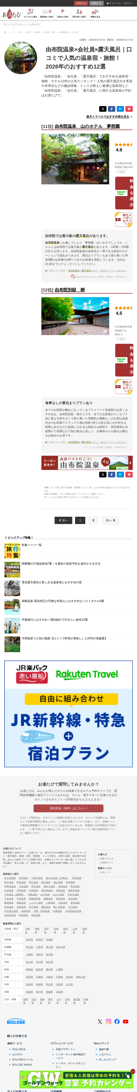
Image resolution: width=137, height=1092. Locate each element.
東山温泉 (33, 882)
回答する (81, 3)
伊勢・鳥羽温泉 (42, 911)
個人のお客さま (17, 1036)
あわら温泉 (58, 894)
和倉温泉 (32, 894)
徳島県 (29, 992)
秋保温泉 (21, 882)
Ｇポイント (105, 872)
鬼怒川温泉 (49, 886)
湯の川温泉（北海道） (57, 878)
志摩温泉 (57, 911)
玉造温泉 (62, 902)
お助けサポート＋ (66, 1049)
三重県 (59, 969)
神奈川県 (60, 947)
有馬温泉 (60, 898)
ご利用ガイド (106, 862)
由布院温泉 (10, 915)
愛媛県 (49, 992)
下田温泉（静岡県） (14, 894)
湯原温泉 (9, 907)
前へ (63, 520)
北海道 (27, 930)
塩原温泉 (62, 886)
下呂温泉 (9, 898)
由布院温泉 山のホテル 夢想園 (87, 126)
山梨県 (29, 954)
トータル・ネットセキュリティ (71, 1065)
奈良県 (69, 977)
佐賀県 (34, 1001)
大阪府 (49, 977)
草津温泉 (70, 882)
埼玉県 (29, 947)
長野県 (39, 954)
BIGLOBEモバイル (22, 1059)
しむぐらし (105, 1054)
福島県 (84, 930)
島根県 (39, 984)
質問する (96, 3)
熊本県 (50, 1001)
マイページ (114, 3)
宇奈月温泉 (73, 894)
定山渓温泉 (10, 878)
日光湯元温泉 (11, 911)
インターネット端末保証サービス (71, 1056)
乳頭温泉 (76, 878)
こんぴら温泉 (36, 902)
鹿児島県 (76, 1001)
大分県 (59, 1001)
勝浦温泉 (9, 902)
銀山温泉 (58, 882)
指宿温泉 (35, 915)
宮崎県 (67, 1001)
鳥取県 (29, 984)
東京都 (49, 947)
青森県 (37, 930)
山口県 (69, 984)
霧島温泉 (45, 907)
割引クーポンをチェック (123, 219)
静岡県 (29, 969)
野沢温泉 (75, 886)
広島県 (59, 984)
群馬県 (39, 939)
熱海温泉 (23, 915)
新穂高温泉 (34, 898)
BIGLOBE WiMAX (22, 1064)
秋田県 (65, 930)
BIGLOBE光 (19, 1049)
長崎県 (42, 1001)
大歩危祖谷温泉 (73, 911)
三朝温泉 (50, 902)
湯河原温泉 (47, 890)
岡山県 (49, 984)
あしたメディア (107, 1059)
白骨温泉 (9, 890)
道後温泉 (21, 902)
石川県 (39, 962)
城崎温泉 (48, 898)
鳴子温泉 (9, 882)
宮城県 (56, 930)
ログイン (128, 3)
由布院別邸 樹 (70, 289)
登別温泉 (23, 878)
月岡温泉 (21, 890)
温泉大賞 (104, 1049)
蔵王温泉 (45, 882)
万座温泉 (23, 886)
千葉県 (39, 947)
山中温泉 (45, 894)
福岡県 (25, 1001)
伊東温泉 (60, 890)
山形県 (75, 930)
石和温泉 (33, 890)
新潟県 (49, 954)
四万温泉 (35, 886)
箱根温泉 (26, 911)
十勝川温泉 (37, 878)
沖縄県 (85, 1001)
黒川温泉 (33, 907)
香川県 (39, 992)
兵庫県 (59, 977)
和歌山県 (80, 977)
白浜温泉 (72, 898)
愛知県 (49, 969)
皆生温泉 (75, 902)
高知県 (59, 992)
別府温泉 (21, 907)
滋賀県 (29, 977)
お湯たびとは (106, 858)
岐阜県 (39, 969)
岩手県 (46, 930)
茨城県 (49, 939)
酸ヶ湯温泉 (59, 907)
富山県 (29, 962)
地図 (121, 171)
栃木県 (29, 939)
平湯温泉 (21, 898)
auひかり (17, 1054)
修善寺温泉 (74, 890)
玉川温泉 (72, 907)
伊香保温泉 (10, 886)
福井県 (49, 962)
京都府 (39, 977)
